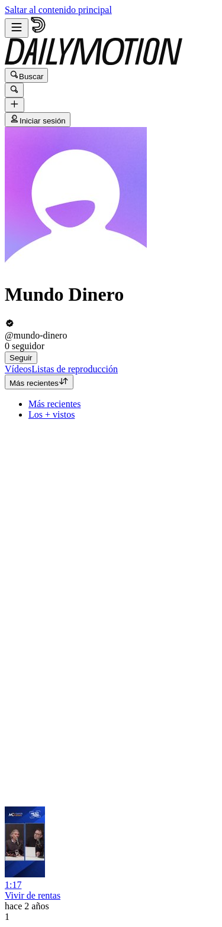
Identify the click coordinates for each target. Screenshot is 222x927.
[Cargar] (14, 104)
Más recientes (39, 382)
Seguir (21, 357)
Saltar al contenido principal (58, 10)
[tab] (18, 369)
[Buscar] (14, 90)
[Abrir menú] (16, 28)
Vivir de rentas (32, 895)
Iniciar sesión (37, 119)
